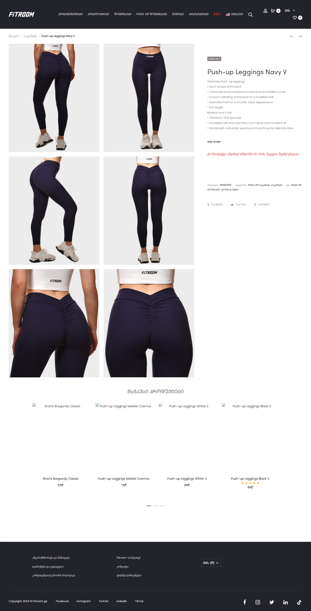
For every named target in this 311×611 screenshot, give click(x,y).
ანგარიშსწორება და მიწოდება (51, 558)
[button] (149, 505)
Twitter (238, 204)
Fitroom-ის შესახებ (128, 558)
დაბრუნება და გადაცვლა (48, 566)
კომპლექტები (98, 14)
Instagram (84, 601)
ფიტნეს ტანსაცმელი (129, 575)
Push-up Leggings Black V (250, 478)
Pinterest (262, 204)
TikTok (139, 601)
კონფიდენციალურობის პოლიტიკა (53, 575)
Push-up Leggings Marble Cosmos (123, 478)
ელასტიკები (213, 189)
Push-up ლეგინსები (151, 14)
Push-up (296, 185)
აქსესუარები (198, 14)
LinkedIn (121, 601)
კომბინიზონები (70, 14)
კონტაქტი (123, 566)
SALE (217, 14)
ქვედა (235, 189)
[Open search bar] (250, 14)
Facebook (215, 204)
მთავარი (14, 36)
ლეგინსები (122, 14)
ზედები (178, 14)
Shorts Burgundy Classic (61, 478)
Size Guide (214, 141)
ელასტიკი (226, 189)
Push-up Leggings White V (187, 478)
